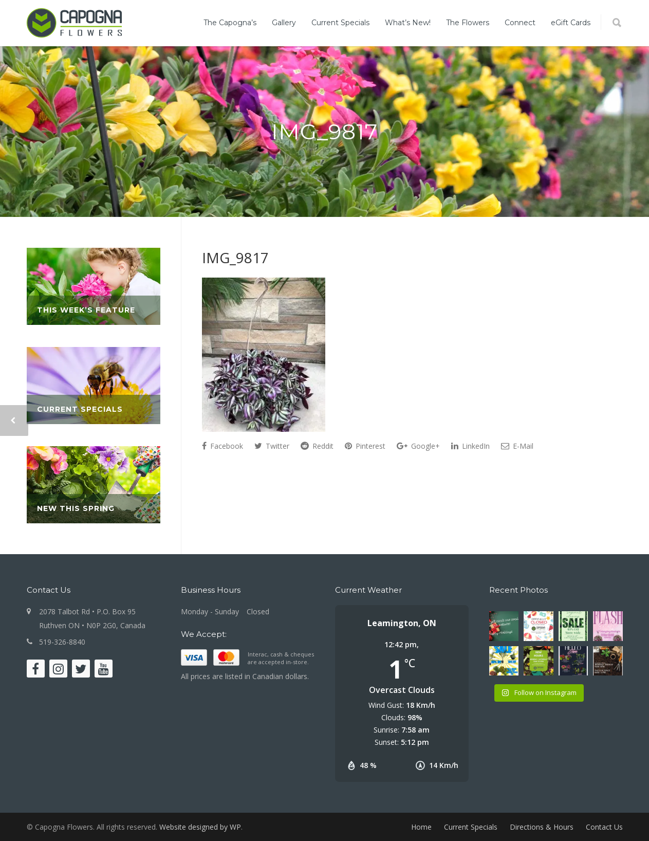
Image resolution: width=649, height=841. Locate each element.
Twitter (271, 446)
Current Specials (340, 22)
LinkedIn (470, 446)
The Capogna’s (229, 22)
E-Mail (517, 446)
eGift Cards (570, 22)
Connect (520, 22)
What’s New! (408, 22)
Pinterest (365, 446)
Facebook (222, 446)
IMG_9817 (235, 257)
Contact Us (604, 827)
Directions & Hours (541, 827)
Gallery (284, 22)
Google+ (418, 446)
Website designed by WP (200, 827)
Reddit (317, 446)
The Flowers (467, 22)
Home (421, 827)
